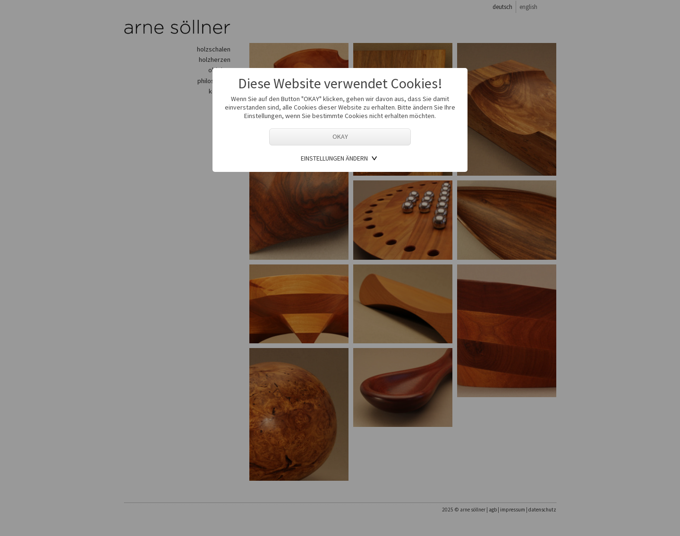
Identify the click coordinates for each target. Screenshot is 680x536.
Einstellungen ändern (334, 158)
